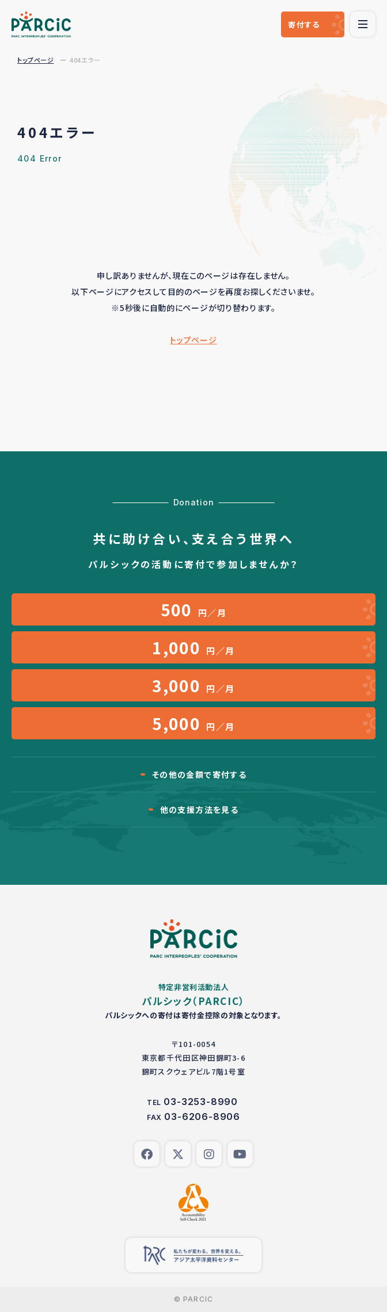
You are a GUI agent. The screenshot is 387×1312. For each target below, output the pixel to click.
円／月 (194, 609)
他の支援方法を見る (199, 809)
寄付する (304, 24)
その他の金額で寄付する (199, 774)
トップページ (35, 59)
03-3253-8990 (201, 1101)
